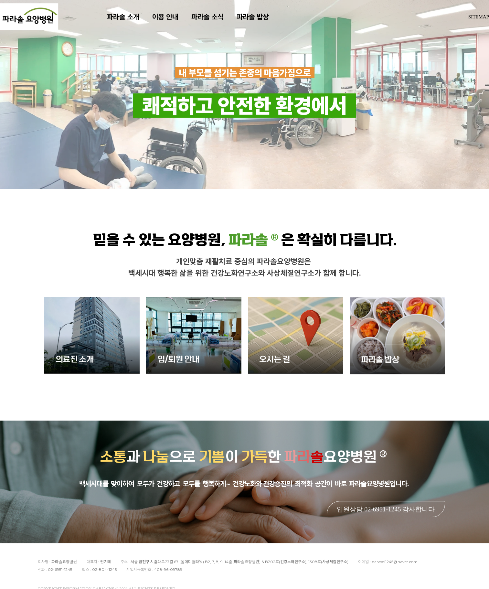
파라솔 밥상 (262, 22)
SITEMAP (478, 22)
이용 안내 (175, 22)
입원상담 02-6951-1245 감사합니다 (386, 509)
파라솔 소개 (132, 22)
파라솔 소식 (217, 22)
